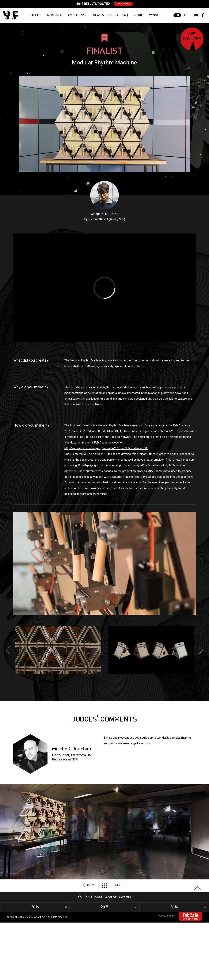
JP (185, 15)
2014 (174, 907)
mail (195, 15)
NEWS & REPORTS (105, 15)
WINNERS (155, 15)
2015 (104, 907)
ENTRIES (139, 15)
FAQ (125, 15)
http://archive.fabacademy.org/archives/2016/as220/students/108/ (106, 448)
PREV (88, 885)
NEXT (121, 885)
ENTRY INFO (53, 15)
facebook (202, 15)
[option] (58, 650)
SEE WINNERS (123, 3)
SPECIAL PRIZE (77, 15)
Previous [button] (8, 650)
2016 (35, 907)
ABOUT (36, 15)
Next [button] (201, 650)
